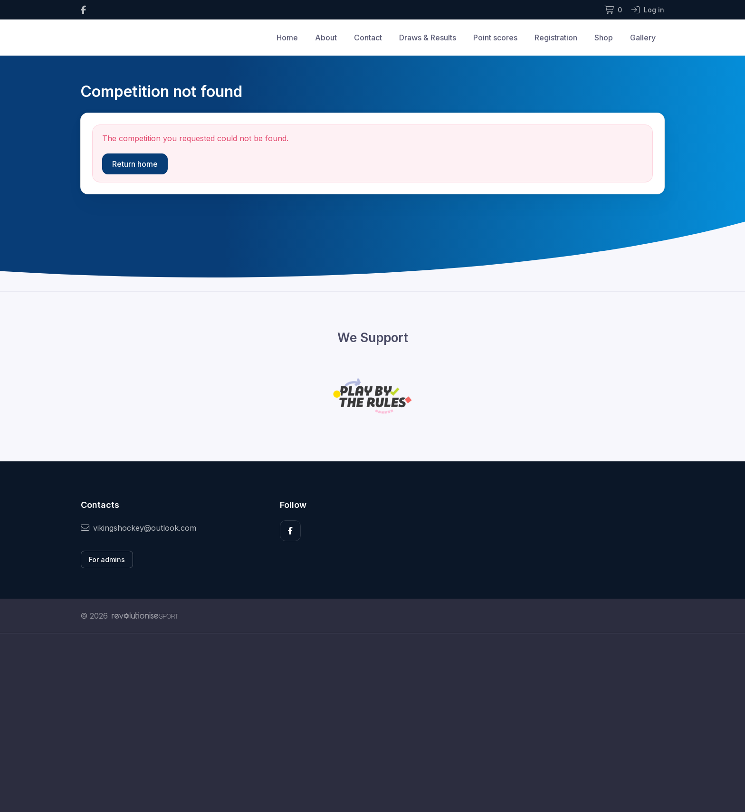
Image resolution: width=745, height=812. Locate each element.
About (326, 37)
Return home (135, 164)
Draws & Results (427, 37)
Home (287, 37)
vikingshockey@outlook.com (138, 528)
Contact (368, 37)
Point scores (495, 37)
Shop (603, 37)
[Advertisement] (365, 722)
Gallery (643, 37)
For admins (107, 559)
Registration (556, 37)
